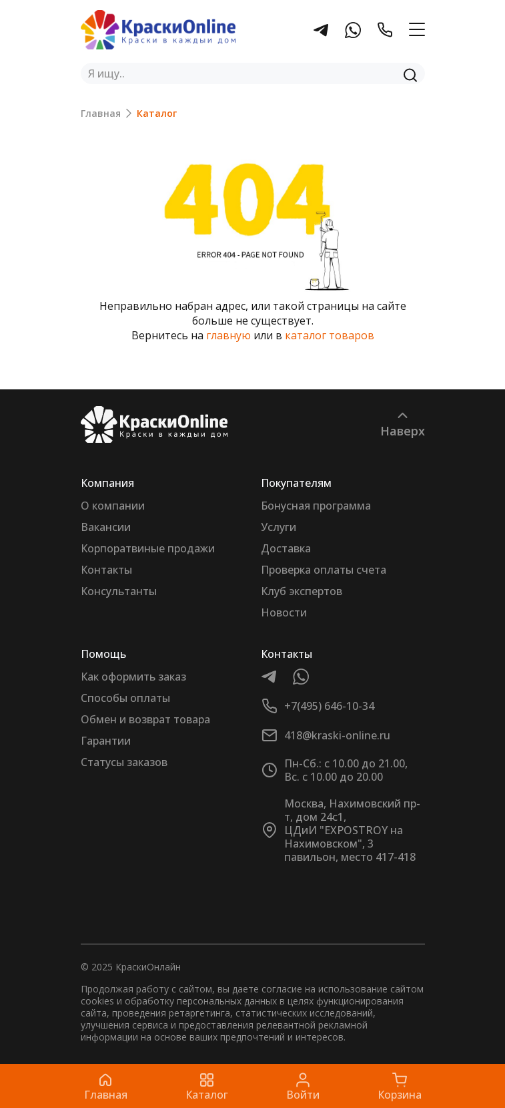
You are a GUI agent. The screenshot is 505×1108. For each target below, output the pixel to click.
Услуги (278, 527)
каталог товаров (329, 335)
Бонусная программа (316, 505)
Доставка (286, 548)
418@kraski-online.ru (337, 735)
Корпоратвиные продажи (148, 548)
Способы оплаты (125, 698)
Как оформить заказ (133, 676)
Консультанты (119, 591)
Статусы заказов (124, 762)
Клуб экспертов (301, 591)
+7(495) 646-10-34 (329, 706)
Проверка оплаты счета (323, 569)
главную (228, 335)
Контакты (106, 569)
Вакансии (106, 527)
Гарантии (106, 740)
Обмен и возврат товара (145, 719)
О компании (113, 505)
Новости (284, 612)
